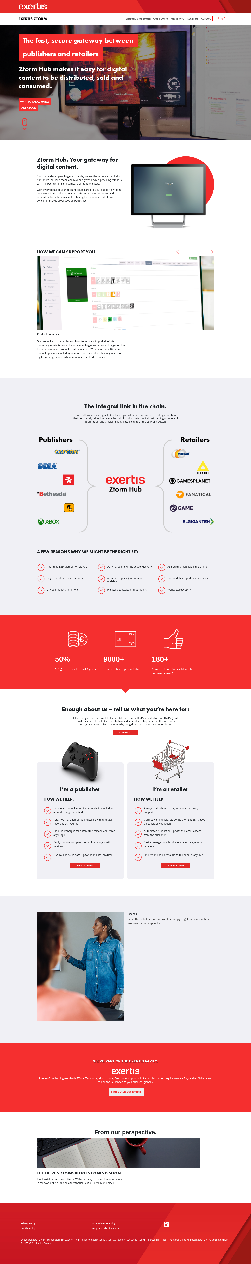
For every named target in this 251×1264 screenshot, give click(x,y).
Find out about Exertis (126, 1092)
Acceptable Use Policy (103, 1223)
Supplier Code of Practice (105, 1228)
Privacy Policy (28, 1223)
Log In (222, 18)
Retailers (192, 18)
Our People (160, 18)
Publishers (177, 18)
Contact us (125, 732)
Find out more (85, 865)
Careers (206, 18)
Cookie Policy (28, 1228)
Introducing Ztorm (138, 18)
